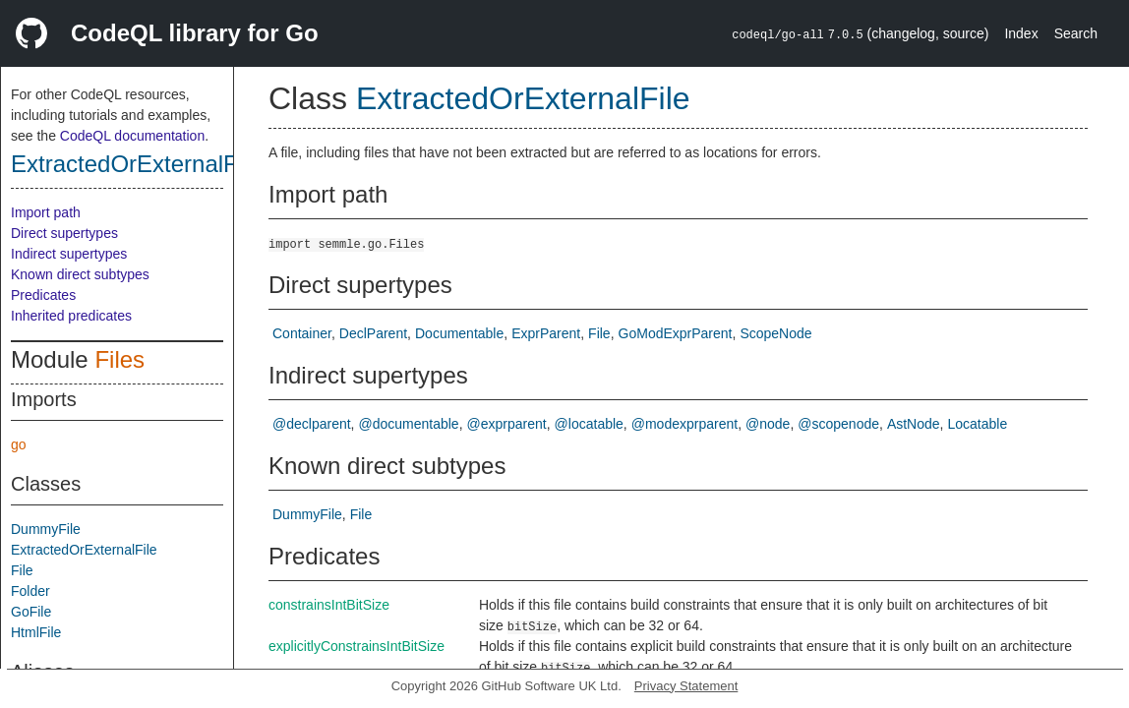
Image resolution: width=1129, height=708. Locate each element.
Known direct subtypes (80, 274)
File (22, 570)
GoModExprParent (676, 333)
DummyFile (46, 529)
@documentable (408, 424)
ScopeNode (775, 333)
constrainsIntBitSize (328, 605)
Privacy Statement (686, 685)
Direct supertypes (64, 233)
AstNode (913, 424)
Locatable (977, 424)
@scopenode (838, 424)
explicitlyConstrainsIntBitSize (356, 646)
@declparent (311, 424)
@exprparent (507, 424)
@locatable (589, 424)
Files (119, 359)
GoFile (31, 612)
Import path (46, 212)
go (19, 444)
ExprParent (545, 333)
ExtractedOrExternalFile (136, 163)
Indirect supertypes (69, 254)
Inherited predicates (71, 316)
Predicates (43, 295)
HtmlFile (36, 632)
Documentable (459, 333)
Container (301, 333)
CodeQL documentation (132, 136)
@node (767, 424)
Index (1021, 33)
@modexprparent (684, 424)
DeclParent (373, 333)
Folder (30, 591)
